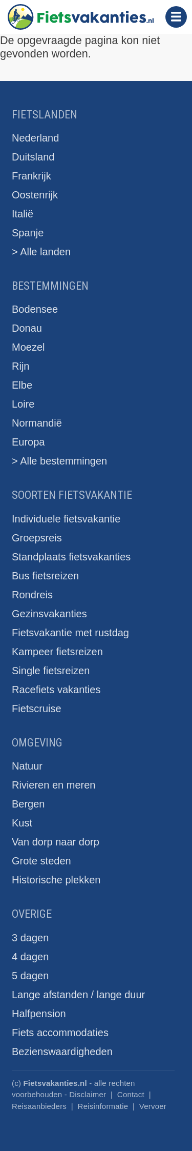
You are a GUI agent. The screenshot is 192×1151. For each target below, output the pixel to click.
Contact (130, 1094)
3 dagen (30, 937)
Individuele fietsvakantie (66, 518)
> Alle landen (41, 251)
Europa (28, 442)
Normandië (37, 423)
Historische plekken (56, 879)
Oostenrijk (35, 194)
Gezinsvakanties (49, 613)
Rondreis (32, 594)
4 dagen (30, 956)
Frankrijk (31, 175)
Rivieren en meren (53, 785)
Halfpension (39, 1013)
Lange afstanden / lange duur (78, 994)
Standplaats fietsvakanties (71, 556)
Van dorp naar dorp (55, 841)
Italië (22, 213)
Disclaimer (87, 1094)
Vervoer (152, 1106)
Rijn (20, 366)
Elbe (22, 385)
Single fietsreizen (51, 670)
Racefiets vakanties (56, 689)
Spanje (28, 232)
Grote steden (41, 860)
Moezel (28, 347)
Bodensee (35, 309)
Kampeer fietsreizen (57, 651)
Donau (27, 328)
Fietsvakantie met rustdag (70, 632)
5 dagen (30, 975)
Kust (22, 823)
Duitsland (33, 157)
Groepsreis (37, 537)
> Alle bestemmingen (59, 461)
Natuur (27, 766)
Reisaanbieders (39, 1106)
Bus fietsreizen (45, 575)
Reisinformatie (103, 1106)
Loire (23, 404)
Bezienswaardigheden (62, 1051)
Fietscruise (36, 708)
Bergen (28, 804)
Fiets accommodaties (60, 1032)
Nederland (35, 138)
